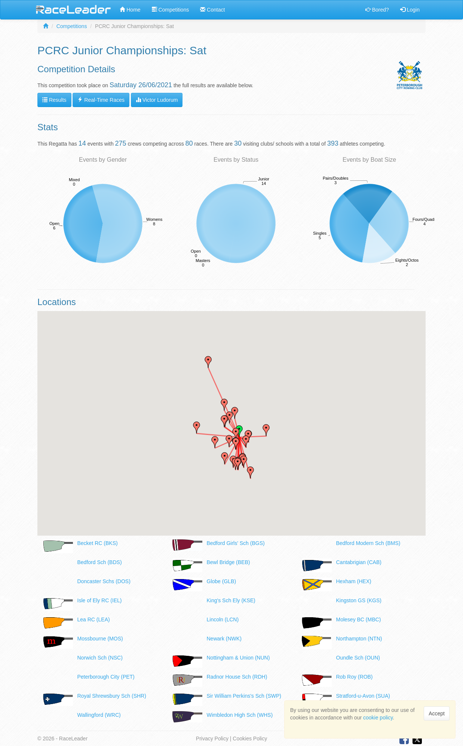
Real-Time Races (101, 100)
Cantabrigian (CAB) (358, 562)
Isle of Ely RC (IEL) (99, 600)
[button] (236, 444)
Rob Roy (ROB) (354, 677)
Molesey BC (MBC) (358, 619)
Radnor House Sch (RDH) (237, 677)
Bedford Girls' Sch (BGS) (236, 543)
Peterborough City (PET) (106, 677)
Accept (437, 713)
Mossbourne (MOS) (100, 639)
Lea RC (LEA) (93, 619)
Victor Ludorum (157, 100)
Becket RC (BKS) (97, 543)
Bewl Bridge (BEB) (228, 562)
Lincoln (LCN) (223, 619)
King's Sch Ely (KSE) (231, 600)
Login (410, 10)
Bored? (377, 10)
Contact (212, 10)
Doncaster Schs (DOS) (104, 581)
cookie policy (378, 718)
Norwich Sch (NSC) (100, 658)
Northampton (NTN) (359, 639)
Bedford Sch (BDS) (99, 562)
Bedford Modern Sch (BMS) (368, 543)
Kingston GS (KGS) (358, 600)
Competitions (170, 10)
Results (54, 100)
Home (130, 10)
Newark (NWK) (224, 639)
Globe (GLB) (221, 581)
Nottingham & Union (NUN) (238, 658)
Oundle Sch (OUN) (358, 658)
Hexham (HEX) (353, 581)
